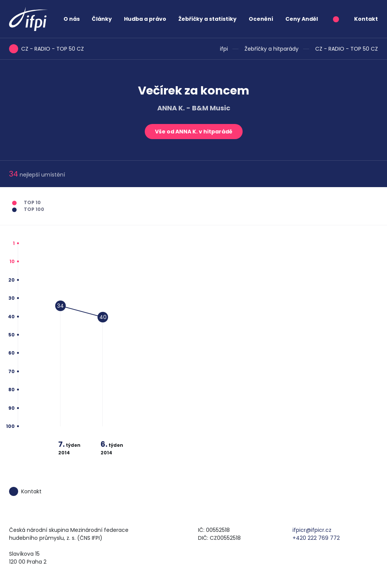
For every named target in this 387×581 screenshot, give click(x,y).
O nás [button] (71, 19)
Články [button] (102, 19)
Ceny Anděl (301, 19)
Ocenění (261, 19)
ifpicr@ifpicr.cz (312, 530)
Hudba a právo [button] (145, 19)
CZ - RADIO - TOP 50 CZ (346, 49)
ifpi (224, 49)
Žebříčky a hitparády (272, 49)
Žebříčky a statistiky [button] (207, 19)
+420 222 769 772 (316, 538)
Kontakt (366, 19)
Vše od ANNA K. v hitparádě (193, 131)
